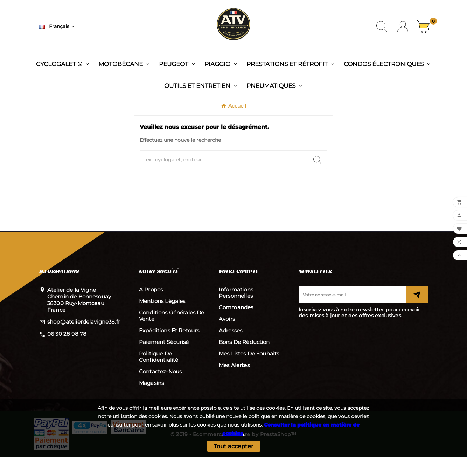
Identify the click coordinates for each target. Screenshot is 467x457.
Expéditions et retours (169, 330)
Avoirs (227, 319)
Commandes (236, 307)
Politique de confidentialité (158, 356)
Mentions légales (162, 301)
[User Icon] (402, 26)
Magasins (151, 383)
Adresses (230, 330)
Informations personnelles (236, 292)
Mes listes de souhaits (249, 353)
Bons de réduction (244, 342)
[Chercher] (224, 160)
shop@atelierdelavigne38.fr (83, 321)
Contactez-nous (160, 371)
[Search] (317, 160)
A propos (151, 289)
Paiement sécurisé (164, 342)
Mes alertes (234, 365)
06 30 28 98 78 (66, 334)
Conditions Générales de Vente (171, 315)
